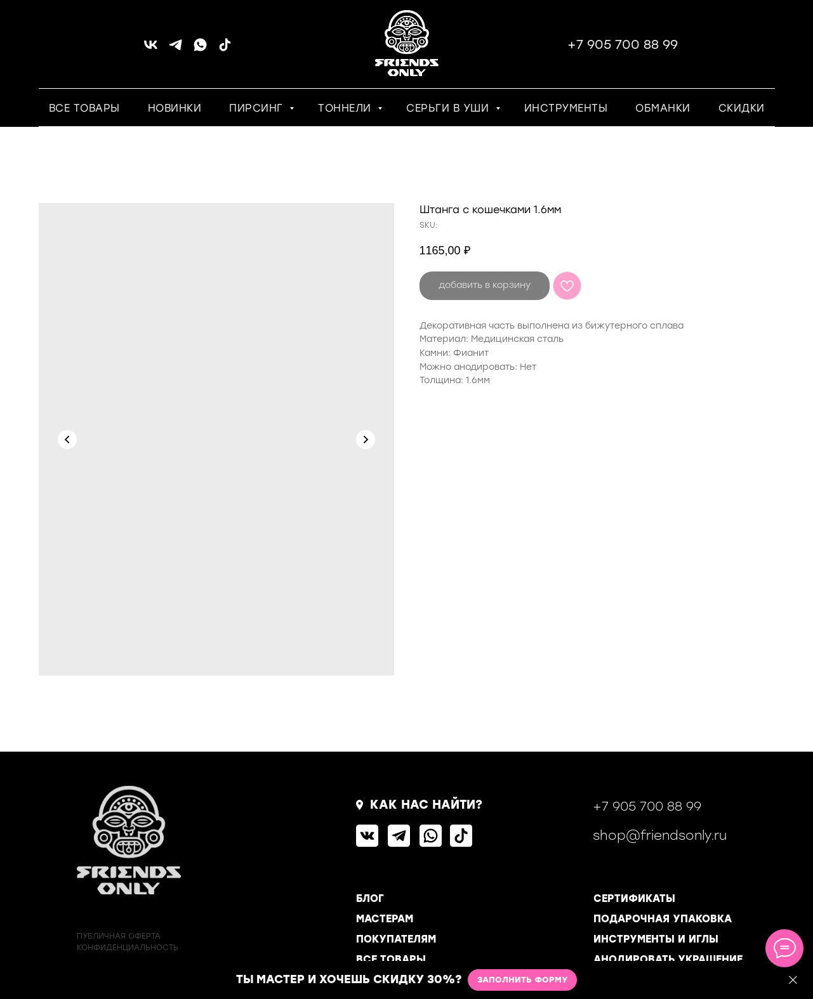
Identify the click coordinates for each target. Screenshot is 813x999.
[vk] (151, 49)
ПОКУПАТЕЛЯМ (396, 939)
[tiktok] (225, 49)
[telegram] (175, 49)
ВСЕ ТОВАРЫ (84, 108)
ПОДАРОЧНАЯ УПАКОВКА (662, 919)
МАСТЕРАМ (384, 919)
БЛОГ (370, 898)
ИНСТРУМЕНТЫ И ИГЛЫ (655, 939)
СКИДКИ (741, 108)
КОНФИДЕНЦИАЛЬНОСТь (127, 947)
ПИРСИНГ (257, 108)
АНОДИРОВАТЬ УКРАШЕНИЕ (668, 959)
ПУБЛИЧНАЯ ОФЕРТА (119, 936)
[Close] (793, 980)
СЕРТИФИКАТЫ (634, 898)
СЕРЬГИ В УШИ (449, 108)
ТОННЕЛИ (346, 108)
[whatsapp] (200, 49)
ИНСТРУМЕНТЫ (566, 108)
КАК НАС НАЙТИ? (426, 804)
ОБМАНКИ (663, 108)
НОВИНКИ (175, 108)
